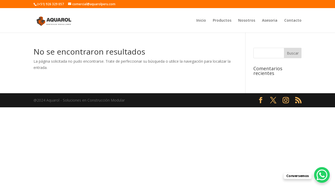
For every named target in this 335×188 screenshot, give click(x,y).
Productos (222, 21)
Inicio (201, 21)
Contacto (293, 21)
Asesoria (269, 21)
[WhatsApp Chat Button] (322, 175)
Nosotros (246, 21)
